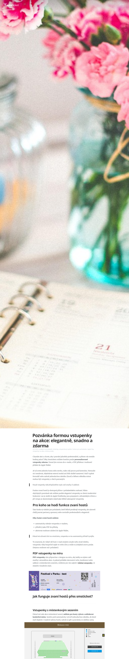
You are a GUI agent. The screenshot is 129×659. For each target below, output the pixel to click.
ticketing (55, 449)
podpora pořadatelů (45, 449)
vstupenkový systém (65, 449)
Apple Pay (90, 449)
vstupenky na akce (38, 451)
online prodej (49, 451)
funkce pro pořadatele (80, 449)
